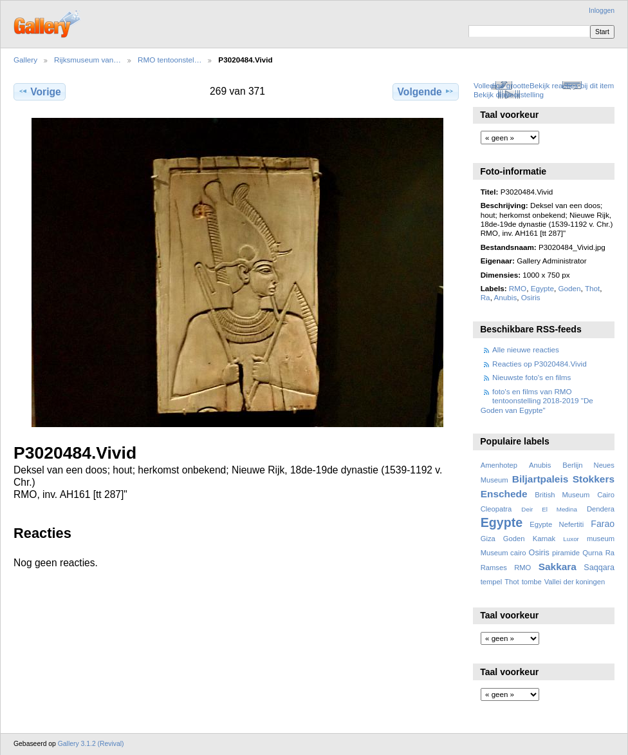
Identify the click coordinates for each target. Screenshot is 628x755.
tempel (492, 582)
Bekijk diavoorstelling (509, 94)
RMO (517, 288)
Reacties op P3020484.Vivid (539, 363)
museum (600, 538)
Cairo (605, 495)
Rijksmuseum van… (87, 59)
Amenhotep (499, 465)
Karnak (544, 538)
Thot (592, 288)
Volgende (426, 91)
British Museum (562, 495)
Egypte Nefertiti (557, 524)
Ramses (494, 567)
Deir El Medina (549, 509)
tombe (532, 582)
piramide (566, 553)
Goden (570, 288)
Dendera (600, 509)
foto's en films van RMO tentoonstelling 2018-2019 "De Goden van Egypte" (537, 400)
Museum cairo (503, 553)
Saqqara (599, 567)
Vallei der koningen (574, 582)
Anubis (505, 297)
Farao (602, 524)
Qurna (592, 553)
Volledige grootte (502, 85)
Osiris (530, 297)
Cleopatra (496, 509)
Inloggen (601, 10)
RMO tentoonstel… (169, 59)
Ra (485, 297)
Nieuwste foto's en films (531, 377)
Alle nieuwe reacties (525, 349)
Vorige (39, 91)
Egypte (542, 288)
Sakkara (558, 566)
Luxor (571, 538)
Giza (488, 538)
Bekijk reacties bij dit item (572, 85)
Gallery (25, 59)
